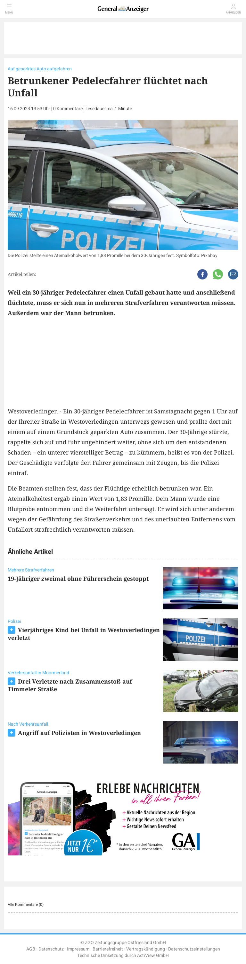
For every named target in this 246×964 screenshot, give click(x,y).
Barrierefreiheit (108, 949)
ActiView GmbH (153, 955)
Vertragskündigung (145, 949)
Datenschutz (51, 949)
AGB (30, 949)
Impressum (78, 949)
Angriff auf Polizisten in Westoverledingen (79, 733)
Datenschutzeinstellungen (194, 949)
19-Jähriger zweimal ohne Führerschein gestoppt (78, 578)
